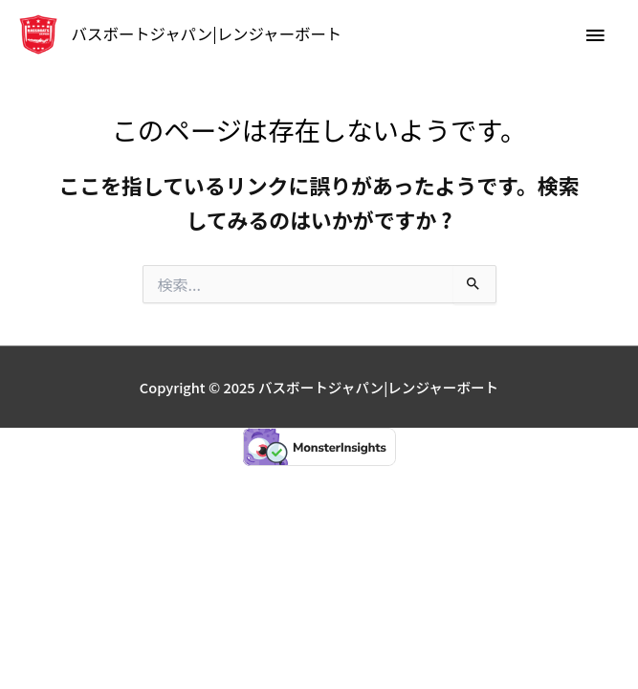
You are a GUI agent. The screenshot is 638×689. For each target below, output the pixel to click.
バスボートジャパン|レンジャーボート (207, 33)
